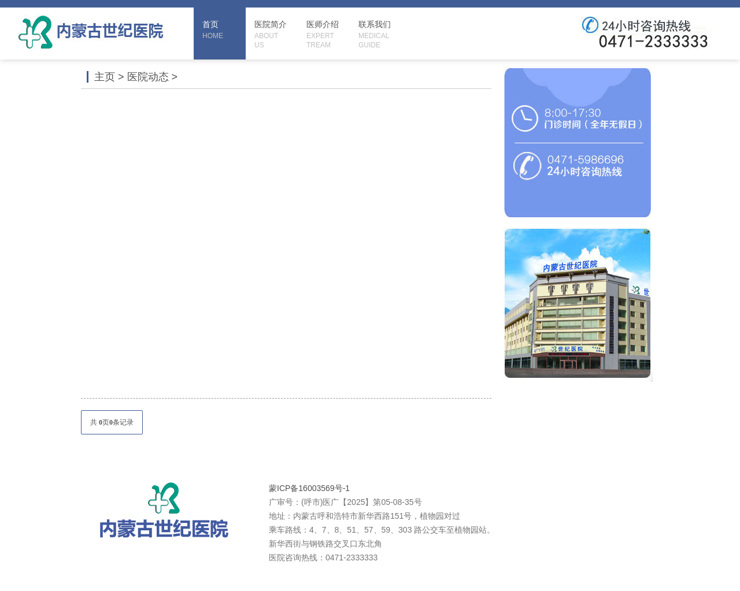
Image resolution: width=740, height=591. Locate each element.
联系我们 (380, 35)
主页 (104, 77)
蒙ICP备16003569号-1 (309, 488)
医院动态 (148, 77)
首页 (224, 30)
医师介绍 (328, 35)
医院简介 (276, 35)
